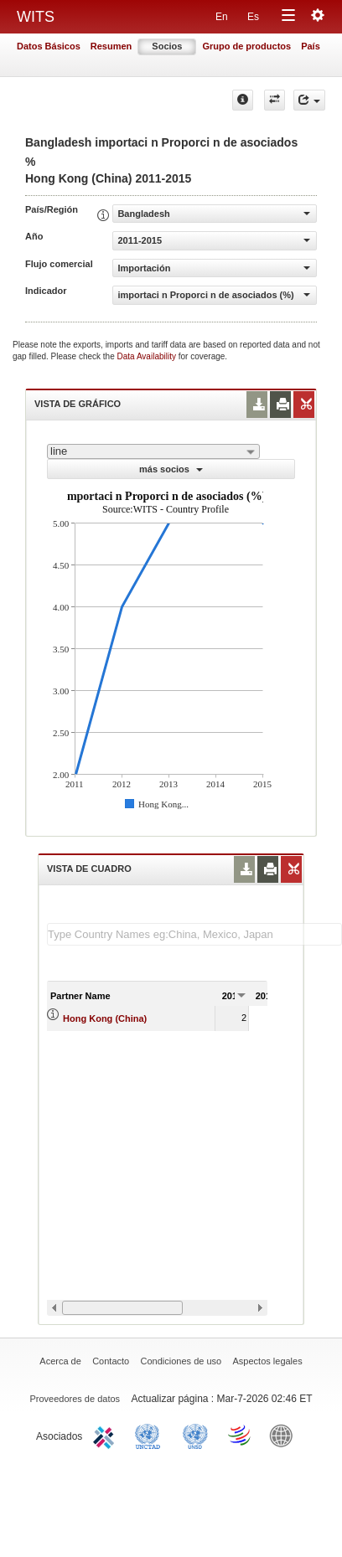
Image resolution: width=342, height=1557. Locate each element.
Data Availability (148, 356)
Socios (167, 46)
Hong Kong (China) (105, 1018)
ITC (106, 1434)
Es (253, 17)
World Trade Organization (240, 1434)
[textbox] (194, 934)
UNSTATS (195, 1434)
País (310, 46)
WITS (35, 16)
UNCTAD (151, 1434)
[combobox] (153, 451)
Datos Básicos (48, 46)
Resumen (111, 46)
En (221, 17)
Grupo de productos (246, 46)
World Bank (285, 1434)
